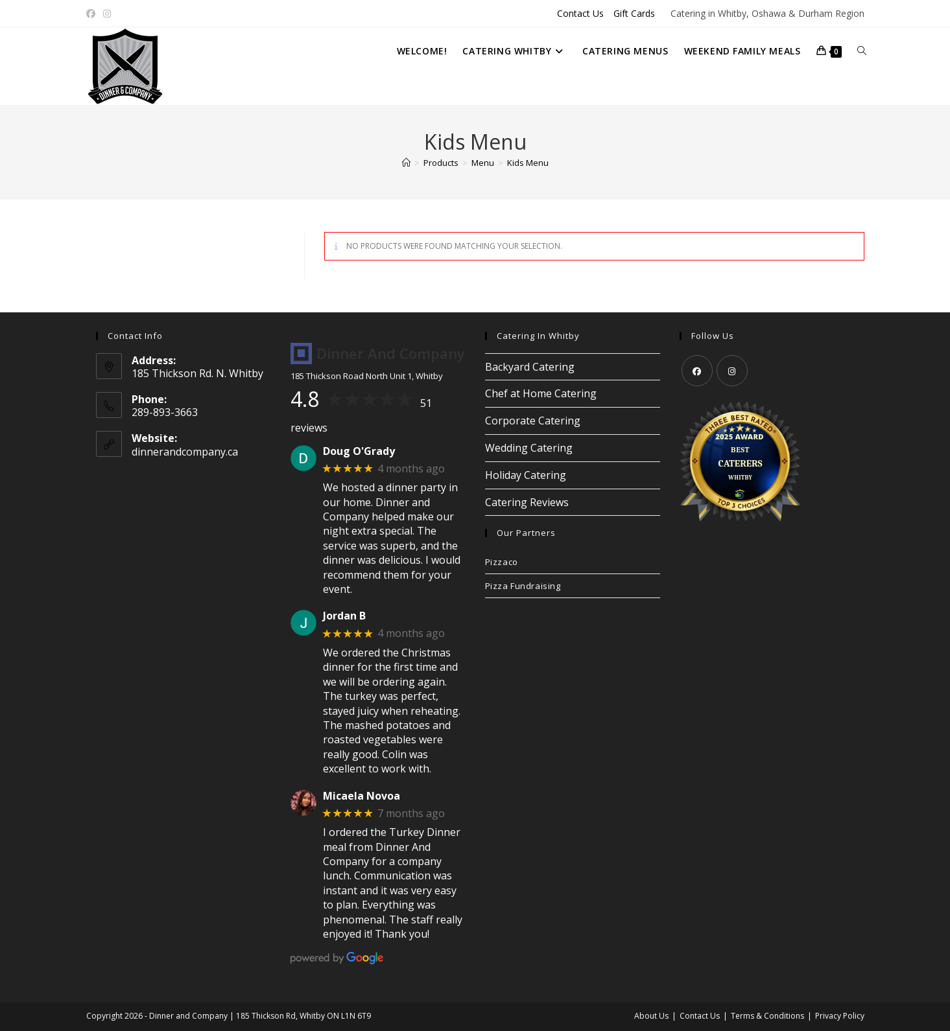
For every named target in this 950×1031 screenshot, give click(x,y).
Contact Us (580, 13)
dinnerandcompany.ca (185, 452)
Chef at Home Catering (541, 393)
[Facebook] (697, 370)
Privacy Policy (839, 1015)
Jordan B (344, 616)
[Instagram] (732, 370)
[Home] (406, 162)
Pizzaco (501, 562)
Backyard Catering (530, 367)
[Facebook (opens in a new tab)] (92, 13)
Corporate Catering (532, 420)
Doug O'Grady (359, 451)
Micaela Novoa (361, 796)
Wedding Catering (529, 448)
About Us (651, 1015)
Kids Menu (528, 162)
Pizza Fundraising (523, 586)
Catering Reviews (527, 502)
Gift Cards (634, 13)
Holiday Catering (525, 475)
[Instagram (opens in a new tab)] (107, 13)
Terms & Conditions (767, 1015)
